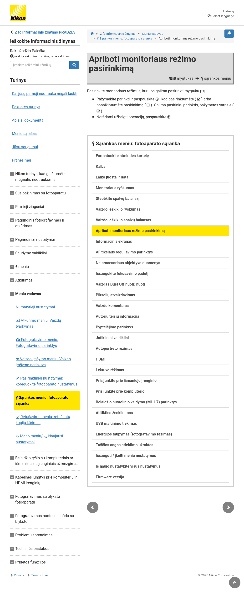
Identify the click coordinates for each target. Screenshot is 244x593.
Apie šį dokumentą (27, 120)
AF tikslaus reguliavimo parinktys (124, 252)
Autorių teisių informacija (117, 316)
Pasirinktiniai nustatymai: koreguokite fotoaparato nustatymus (46, 381)
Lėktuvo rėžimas (110, 370)
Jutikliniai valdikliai (112, 338)
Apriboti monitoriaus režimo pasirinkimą (130, 230)
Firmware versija (110, 477)
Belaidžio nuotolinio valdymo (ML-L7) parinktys (136, 402)
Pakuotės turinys (26, 107)
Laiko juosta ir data (112, 177)
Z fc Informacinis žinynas (118, 33)
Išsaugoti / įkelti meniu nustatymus (126, 455)
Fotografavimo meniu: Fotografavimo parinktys (37, 342)
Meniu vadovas (152, 33)
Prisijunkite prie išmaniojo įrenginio (126, 380)
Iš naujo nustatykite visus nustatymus (128, 466)
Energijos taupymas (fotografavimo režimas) (134, 434)
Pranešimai (21, 160)
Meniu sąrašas (24, 133)
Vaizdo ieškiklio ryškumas (118, 209)
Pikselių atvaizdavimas (115, 295)
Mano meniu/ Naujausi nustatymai (39, 439)
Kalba (101, 166)
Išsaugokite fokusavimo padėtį (122, 273)
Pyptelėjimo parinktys (114, 327)
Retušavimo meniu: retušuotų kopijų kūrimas (43, 420)
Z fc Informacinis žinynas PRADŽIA (45, 32)
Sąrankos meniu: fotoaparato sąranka (42, 400)
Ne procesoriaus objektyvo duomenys (128, 263)
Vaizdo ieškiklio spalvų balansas (123, 220)
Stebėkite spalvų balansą (117, 198)
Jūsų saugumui (25, 147)
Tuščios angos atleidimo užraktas (124, 445)
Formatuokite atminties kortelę (122, 155)
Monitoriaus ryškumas (115, 188)
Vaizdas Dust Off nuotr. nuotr (120, 284)
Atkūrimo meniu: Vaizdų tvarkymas (38, 323)
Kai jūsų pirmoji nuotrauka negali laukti (44, 93)
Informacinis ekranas (114, 241)
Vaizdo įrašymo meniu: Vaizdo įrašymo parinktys (43, 362)
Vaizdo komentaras (112, 305)
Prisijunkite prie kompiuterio (120, 391)
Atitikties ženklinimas (114, 412)
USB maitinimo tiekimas (116, 423)
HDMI (100, 359)
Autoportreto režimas (114, 348)
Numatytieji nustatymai (35, 307)
